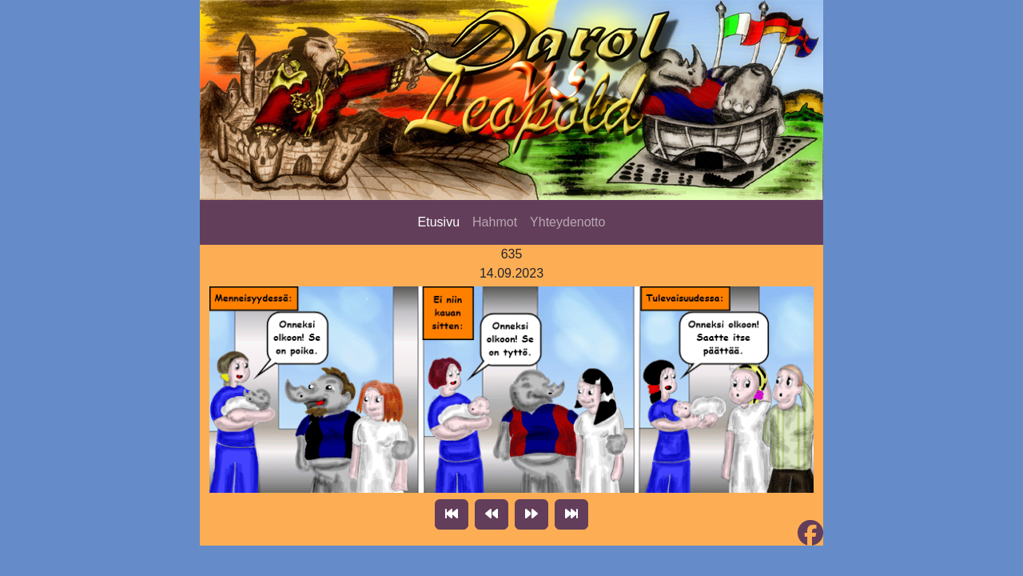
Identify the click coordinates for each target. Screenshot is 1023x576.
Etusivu (439, 222)
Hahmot (494, 222)
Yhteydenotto (567, 222)
